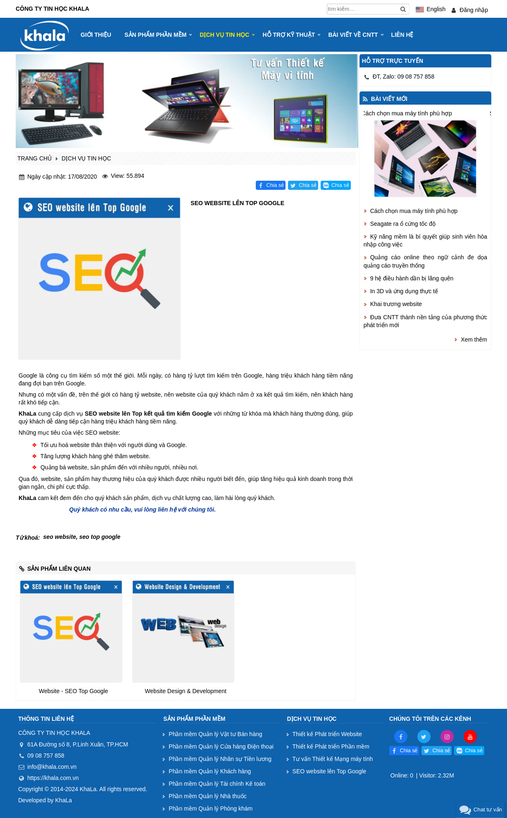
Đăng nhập (473, 10)
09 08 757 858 (45, 755)
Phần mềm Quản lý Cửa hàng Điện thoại (221, 746)
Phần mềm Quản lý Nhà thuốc (207, 796)
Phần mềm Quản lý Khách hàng (210, 771)
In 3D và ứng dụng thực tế (404, 291)
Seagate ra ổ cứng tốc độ (403, 223)
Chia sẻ (275, 185)
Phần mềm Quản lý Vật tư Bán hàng (215, 734)
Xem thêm (474, 339)
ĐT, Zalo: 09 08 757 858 (403, 76)
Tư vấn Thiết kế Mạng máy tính (333, 759)
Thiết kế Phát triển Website (327, 734)
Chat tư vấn (488, 809)
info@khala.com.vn (51, 766)
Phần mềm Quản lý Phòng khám (210, 808)
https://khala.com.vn (53, 778)
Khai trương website (396, 304)
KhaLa (63, 800)
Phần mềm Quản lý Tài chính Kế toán (217, 783)
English (435, 9)
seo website (59, 536)
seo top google (100, 536)
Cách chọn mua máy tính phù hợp (406, 113)
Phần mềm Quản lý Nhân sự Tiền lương (220, 759)
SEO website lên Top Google (330, 771)
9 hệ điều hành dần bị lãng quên (412, 278)
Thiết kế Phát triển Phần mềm (331, 746)
